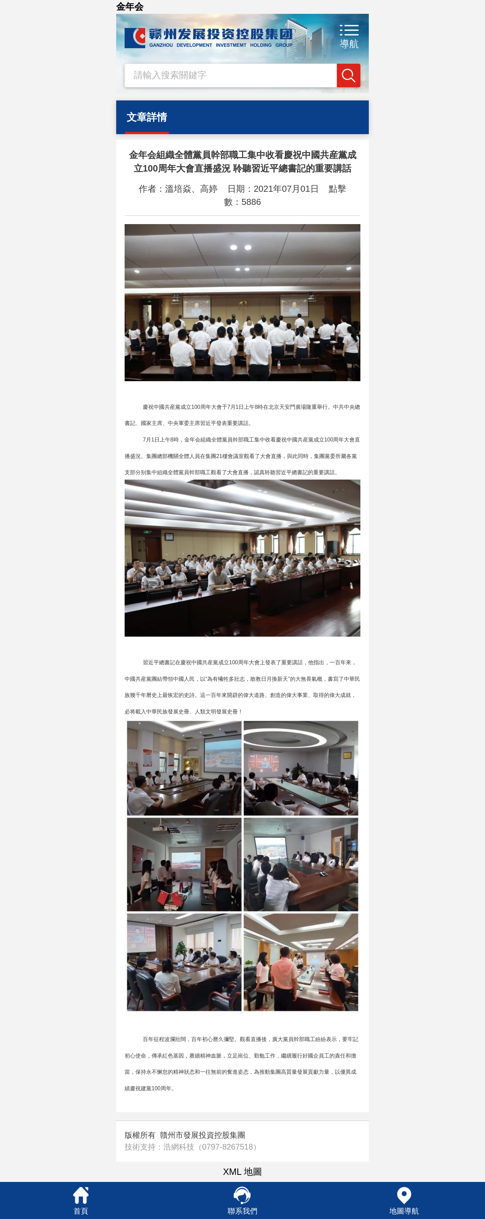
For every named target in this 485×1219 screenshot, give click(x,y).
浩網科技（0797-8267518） (212, 1146)
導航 (349, 44)
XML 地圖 (242, 1172)
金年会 (129, 7)
